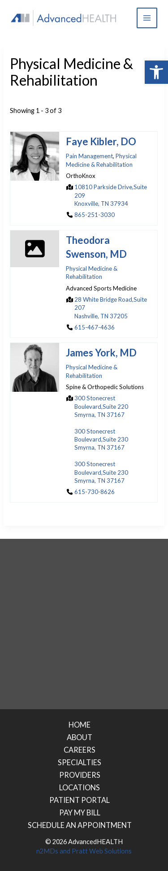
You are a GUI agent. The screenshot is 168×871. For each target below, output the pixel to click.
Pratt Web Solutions (102, 851)
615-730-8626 (94, 491)
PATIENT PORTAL (79, 800)
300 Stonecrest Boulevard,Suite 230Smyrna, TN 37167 (101, 439)
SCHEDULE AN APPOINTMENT (80, 825)
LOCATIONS (79, 787)
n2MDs (47, 851)
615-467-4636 (94, 327)
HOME (79, 724)
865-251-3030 (94, 214)
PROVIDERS (79, 775)
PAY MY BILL (79, 812)
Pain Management (89, 156)
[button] (156, 72)
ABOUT (79, 737)
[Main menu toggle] (147, 18)
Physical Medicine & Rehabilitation (101, 160)
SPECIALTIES (79, 762)
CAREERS (79, 749)
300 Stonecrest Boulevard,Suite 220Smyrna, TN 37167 (101, 406)
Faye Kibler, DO (101, 142)
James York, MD (101, 353)
